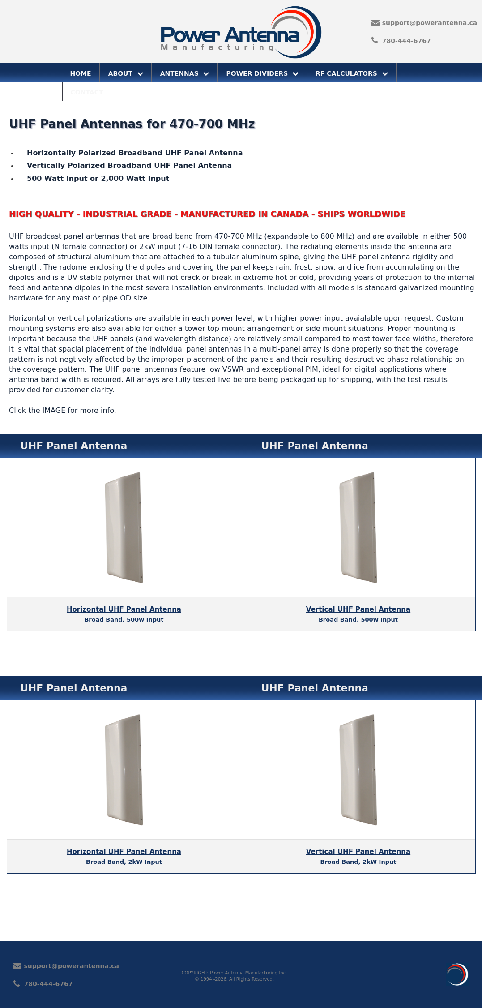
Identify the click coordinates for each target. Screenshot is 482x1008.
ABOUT (125, 73)
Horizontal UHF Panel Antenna (124, 609)
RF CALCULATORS (352, 73)
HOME (80, 73)
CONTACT (87, 92)
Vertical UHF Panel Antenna (358, 609)
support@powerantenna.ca (430, 22)
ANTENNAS (184, 73)
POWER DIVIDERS (262, 73)
